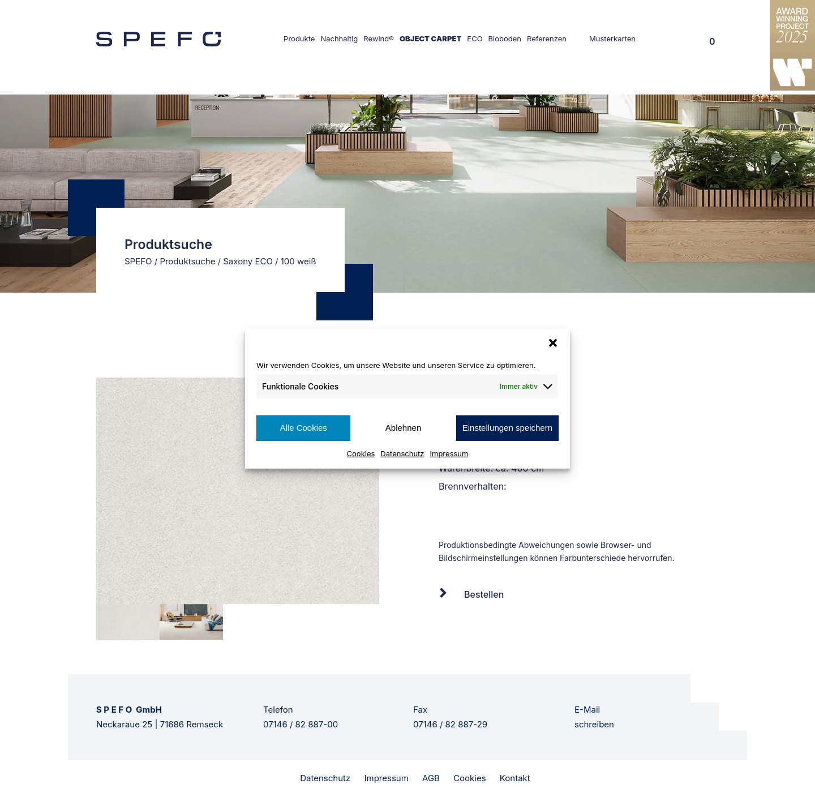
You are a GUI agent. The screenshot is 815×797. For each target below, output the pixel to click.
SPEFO (138, 261)
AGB (431, 778)
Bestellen (484, 594)
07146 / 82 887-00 (300, 724)
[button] (553, 343)
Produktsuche (187, 261)
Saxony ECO (248, 261)
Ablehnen (403, 427)
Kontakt (515, 778)
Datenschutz (402, 452)
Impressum (449, 452)
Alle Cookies (303, 427)
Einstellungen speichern (507, 427)
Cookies (361, 452)
